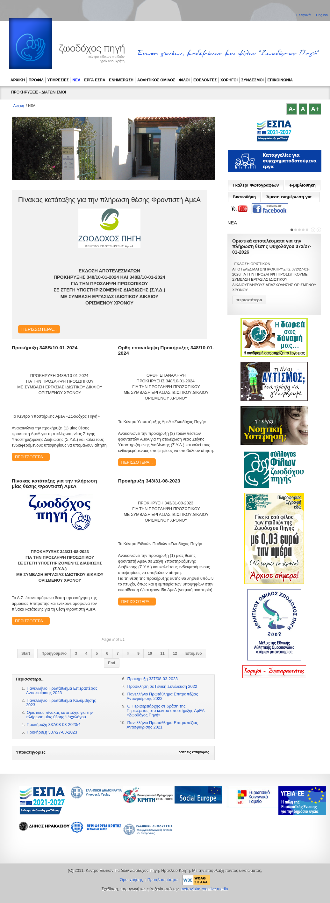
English (322, 15)
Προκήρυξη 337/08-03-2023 (152, 678)
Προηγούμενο (54, 653)
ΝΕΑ (76, 80)
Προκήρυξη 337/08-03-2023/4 (54, 724)
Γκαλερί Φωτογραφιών (256, 185)
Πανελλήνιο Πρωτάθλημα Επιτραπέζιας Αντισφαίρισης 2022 (162, 696)
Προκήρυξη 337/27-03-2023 (52, 732)
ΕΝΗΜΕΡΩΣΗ (121, 80)
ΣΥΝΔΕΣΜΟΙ (252, 80)
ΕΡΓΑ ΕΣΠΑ (94, 80)
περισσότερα (249, 300)
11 (162, 653)
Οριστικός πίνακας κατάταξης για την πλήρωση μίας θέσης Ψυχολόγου (59, 714)
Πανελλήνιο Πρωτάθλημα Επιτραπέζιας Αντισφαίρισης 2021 (162, 724)
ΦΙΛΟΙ (184, 80)
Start (25, 653)
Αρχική (18, 105)
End (111, 663)
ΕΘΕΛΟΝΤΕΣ (205, 80)
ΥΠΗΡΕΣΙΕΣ (58, 80)
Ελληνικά (304, 15)
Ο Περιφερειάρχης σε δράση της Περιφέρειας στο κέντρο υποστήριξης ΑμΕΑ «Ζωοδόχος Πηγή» (165, 710)
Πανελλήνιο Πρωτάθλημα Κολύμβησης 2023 (61, 702)
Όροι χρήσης (131, 880)
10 (150, 653)
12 (175, 653)
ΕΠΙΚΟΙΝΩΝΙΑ (280, 80)
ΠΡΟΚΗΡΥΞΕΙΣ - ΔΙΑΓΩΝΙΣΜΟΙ (38, 92)
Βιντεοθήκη (244, 197)
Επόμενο (193, 653)
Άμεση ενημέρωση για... (290, 197)
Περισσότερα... (39, 329)
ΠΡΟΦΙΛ (36, 80)
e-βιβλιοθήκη (302, 185)
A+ (315, 109)
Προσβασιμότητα (162, 880)
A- (291, 109)
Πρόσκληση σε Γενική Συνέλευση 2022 (162, 686)
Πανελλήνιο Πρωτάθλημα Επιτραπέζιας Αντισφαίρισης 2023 (61, 690)
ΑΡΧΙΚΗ (18, 80)
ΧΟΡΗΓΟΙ (229, 80)
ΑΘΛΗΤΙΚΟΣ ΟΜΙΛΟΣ (156, 80)
